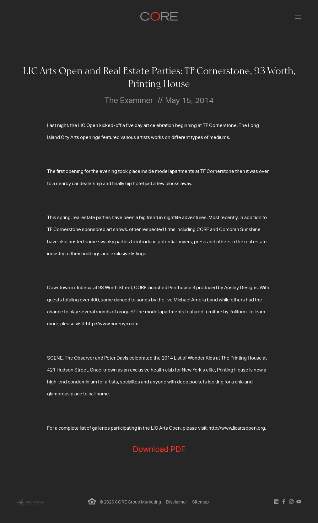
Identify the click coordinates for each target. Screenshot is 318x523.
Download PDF (159, 450)
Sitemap (200, 502)
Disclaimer (176, 502)
